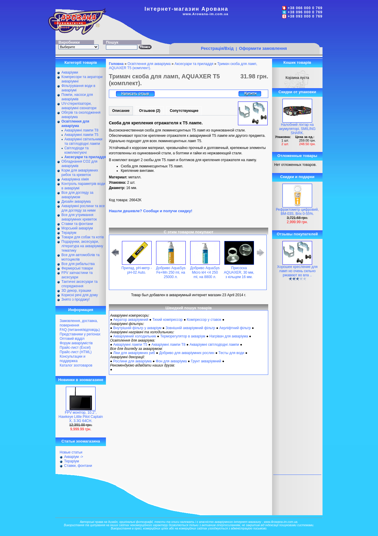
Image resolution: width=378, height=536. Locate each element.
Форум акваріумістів (76, 343)
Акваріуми (69, 72)
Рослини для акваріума (132, 361)
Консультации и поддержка (72, 358)
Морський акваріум (77, 228)
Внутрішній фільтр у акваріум (137, 328)
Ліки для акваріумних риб (134, 353)
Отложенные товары (297, 155)
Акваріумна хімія (75, 179)
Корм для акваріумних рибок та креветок (79, 172)
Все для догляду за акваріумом (77, 195)
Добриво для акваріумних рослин (186, 353)
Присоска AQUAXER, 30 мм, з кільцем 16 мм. (239, 272)
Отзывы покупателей (297, 234)
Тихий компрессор (168, 320)
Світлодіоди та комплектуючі (76, 150)
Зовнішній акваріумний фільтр (190, 328)
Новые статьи (71, 452)
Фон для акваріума (171, 361)
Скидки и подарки (297, 177)
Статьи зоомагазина (80, 441)
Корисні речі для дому (79, 295)
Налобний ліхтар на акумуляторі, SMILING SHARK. (297, 129)
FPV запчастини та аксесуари (77, 275)
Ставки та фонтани (77, 224)
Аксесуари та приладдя (193, 64)
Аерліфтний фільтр (235, 328)
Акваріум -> (73, 457)
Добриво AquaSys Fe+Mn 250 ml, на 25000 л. (170, 272)
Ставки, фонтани (78, 466)
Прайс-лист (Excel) (75, 347)
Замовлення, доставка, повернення (79, 323)
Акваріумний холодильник (134, 336)
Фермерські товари (77, 268)
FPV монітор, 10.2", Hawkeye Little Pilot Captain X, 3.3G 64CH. (80, 416)
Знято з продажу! (75, 299)
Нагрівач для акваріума (228, 336)
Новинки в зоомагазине (80, 380)
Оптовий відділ (72, 339)
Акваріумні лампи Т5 (81, 135)
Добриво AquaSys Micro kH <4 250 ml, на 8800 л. (205, 272)
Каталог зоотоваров (76, 365)
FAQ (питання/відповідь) (80, 330)
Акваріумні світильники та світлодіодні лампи (83, 141)
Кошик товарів (297, 62)
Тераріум (68, 233)
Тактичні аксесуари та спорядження (79, 284)
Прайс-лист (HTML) (76, 352)
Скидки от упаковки (297, 92)
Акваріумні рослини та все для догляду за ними (83, 208)
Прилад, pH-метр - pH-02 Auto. (136, 270)
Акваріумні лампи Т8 (81, 130)
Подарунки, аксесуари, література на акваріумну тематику (82, 246)
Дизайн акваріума (76, 201)
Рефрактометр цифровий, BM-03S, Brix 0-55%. (297, 211)
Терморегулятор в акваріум (182, 336)
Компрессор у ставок (204, 320)
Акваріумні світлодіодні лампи (214, 344)
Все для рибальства (78, 264)
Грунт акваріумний (206, 361)
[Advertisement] (244, 32)
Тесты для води (231, 353)
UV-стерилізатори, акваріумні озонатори (78, 106)
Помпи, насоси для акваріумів (77, 97)
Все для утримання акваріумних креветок (79, 217)
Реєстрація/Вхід (217, 48)
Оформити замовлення (263, 48)
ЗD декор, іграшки (76, 290)
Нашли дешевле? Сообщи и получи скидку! (150, 211)
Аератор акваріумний (130, 320)
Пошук (112, 42)
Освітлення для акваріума (149, 64)
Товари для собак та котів (82, 237)
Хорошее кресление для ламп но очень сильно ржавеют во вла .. (297, 271)
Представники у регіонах (80, 334)
